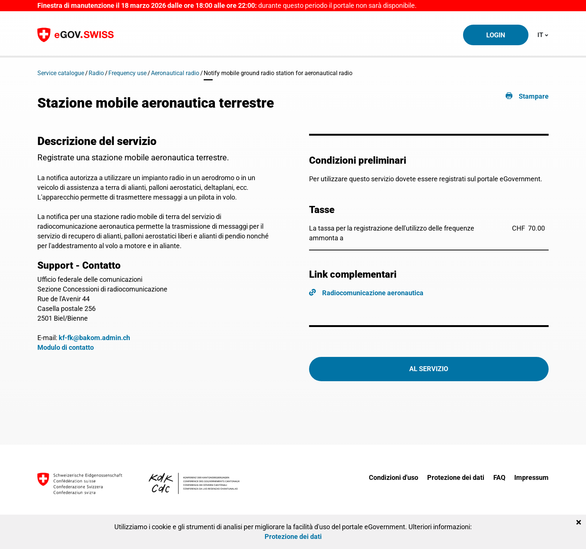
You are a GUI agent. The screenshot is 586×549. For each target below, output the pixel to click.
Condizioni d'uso (393, 477)
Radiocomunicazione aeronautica (372, 293)
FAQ (499, 477)
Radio (96, 73)
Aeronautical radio (175, 73)
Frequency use (127, 73)
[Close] (579, 522)
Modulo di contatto (65, 347)
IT (543, 34)
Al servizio (428, 369)
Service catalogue (60, 73)
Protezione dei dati (455, 477)
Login (495, 35)
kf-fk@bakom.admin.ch (94, 338)
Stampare (534, 96)
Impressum (531, 477)
